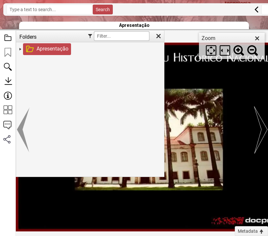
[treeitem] (89, 49)
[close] (257, 38)
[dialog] (232, 46)
